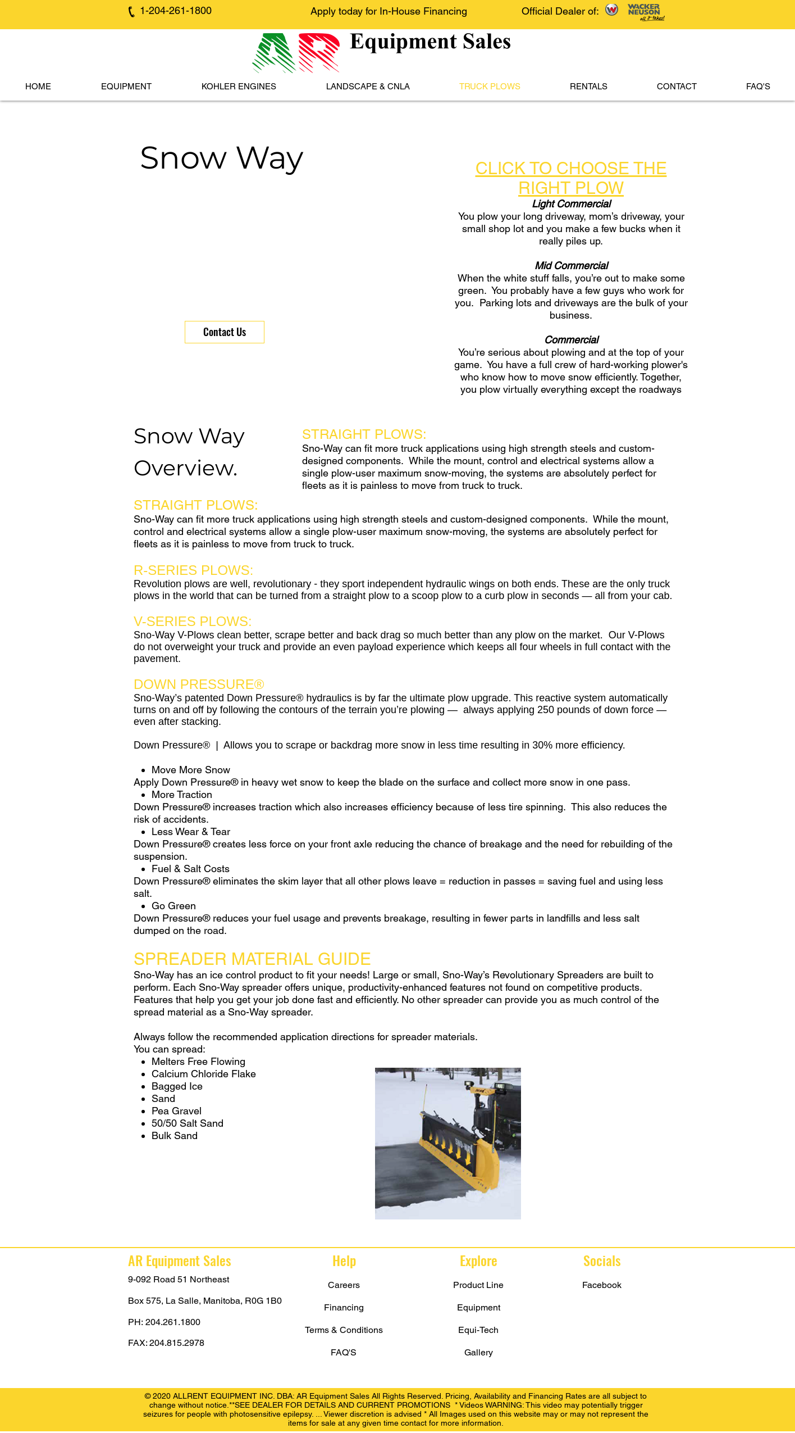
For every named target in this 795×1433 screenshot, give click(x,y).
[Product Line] (478, 1285)
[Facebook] (602, 1285)
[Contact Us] (224, 332)
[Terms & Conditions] (343, 1330)
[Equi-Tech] (478, 1330)
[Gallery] (478, 1352)
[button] (126, 86)
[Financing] (343, 1307)
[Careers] (343, 1285)
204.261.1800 (172, 1322)
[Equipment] (478, 1307)
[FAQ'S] (343, 1352)
